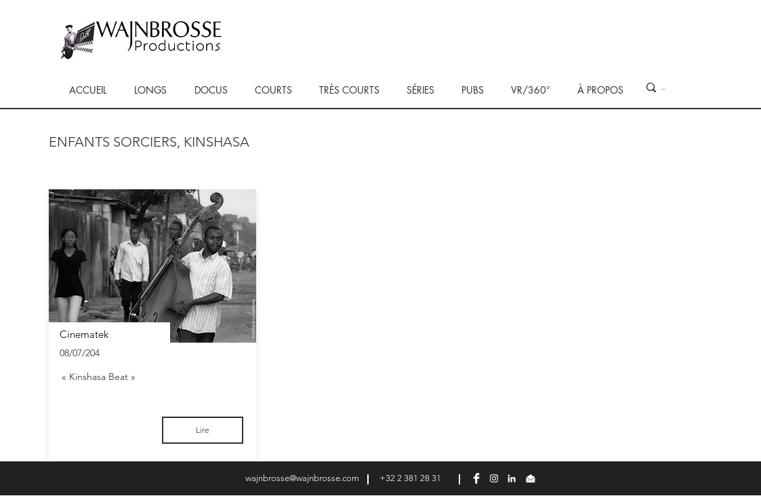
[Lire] (202, 430)
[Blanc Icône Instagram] (494, 478)
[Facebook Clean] (476, 478)
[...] (664, 87)
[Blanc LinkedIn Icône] (511, 478)
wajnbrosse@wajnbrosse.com (302, 478)
